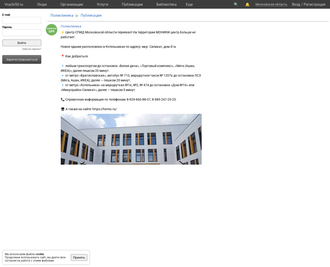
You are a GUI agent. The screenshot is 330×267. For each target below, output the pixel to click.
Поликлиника (62, 15)
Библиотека (167, 4)
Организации (71, 4)
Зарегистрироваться (22, 59)
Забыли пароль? (31, 49)
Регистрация (314, 4)
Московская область (271, 4)
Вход (296, 4)
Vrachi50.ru (14, 4)
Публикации (132, 4)
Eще (189, 4)
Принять (79, 257)
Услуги (102, 4)
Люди (42, 4)
